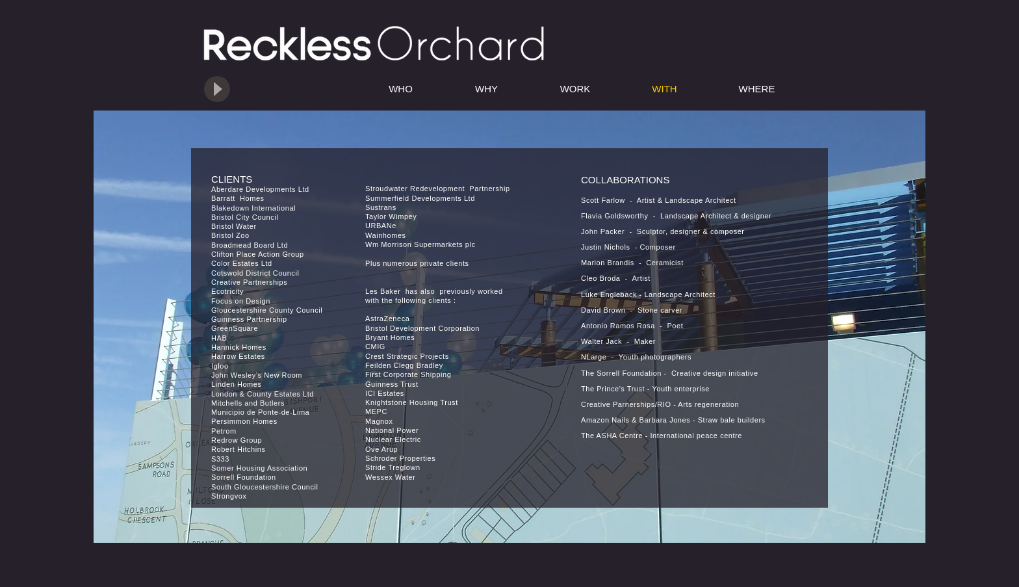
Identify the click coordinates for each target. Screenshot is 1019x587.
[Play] (217, 89)
